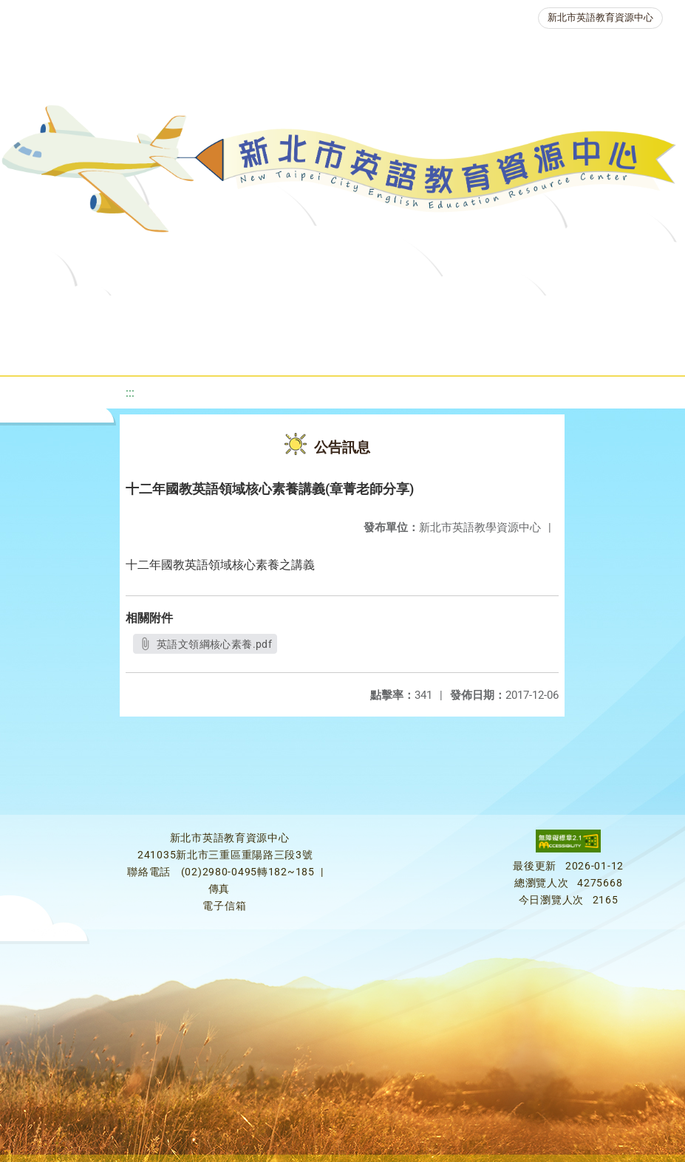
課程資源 (231, 314)
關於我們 (80, 314)
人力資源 (234, 351)
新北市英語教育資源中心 (600, 17)
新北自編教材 (409, 314)
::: (130, 393)
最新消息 (164, 314)
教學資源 (315, 314)
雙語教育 (433, 351)
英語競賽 (150, 351)
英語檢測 (587, 314)
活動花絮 (518, 351)
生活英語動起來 (334, 351)
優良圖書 (503, 314)
